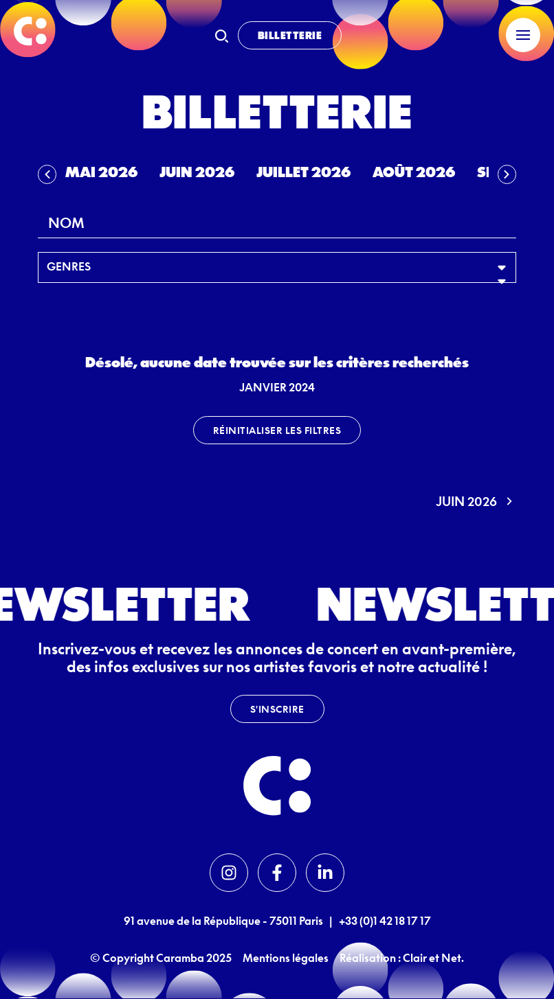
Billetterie (290, 35)
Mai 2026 (101, 171)
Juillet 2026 (303, 171)
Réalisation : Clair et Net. (402, 958)
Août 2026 (414, 171)
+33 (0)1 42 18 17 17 (385, 921)
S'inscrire (277, 709)
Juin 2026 (196, 171)
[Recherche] (221, 35)
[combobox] (277, 222)
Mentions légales (286, 958)
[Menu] (523, 35)
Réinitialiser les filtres (277, 430)
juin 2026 (476, 501)
